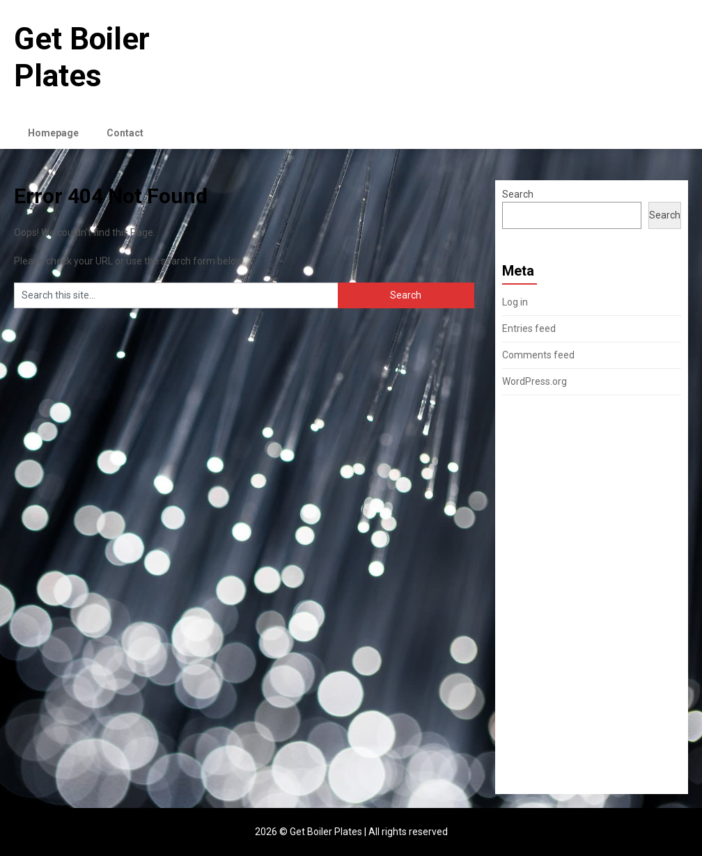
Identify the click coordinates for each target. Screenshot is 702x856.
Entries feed (529, 328)
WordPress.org (534, 381)
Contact (125, 132)
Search (517, 194)
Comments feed (538, 354)
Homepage (53, 132)
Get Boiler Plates (82, 57)
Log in (515, 302)
